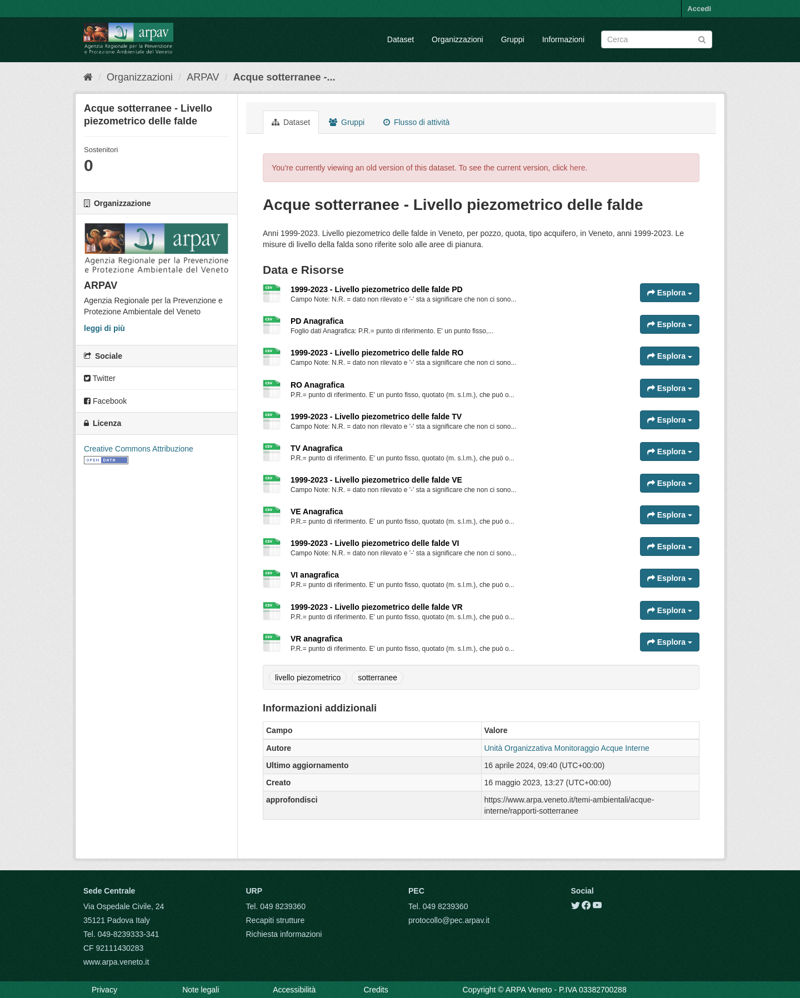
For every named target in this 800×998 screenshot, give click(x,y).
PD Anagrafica (317, 321)
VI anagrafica (315, 574)
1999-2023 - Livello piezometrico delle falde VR (377, 607)
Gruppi (512, 39)
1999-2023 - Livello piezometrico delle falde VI (375, 543)
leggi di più (104, 328)
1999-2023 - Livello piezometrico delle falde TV (376, 416)
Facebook (105, 401)
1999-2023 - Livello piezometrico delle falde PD (377, 289)
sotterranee (377, 677)
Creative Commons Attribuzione (138, 448)
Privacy (104, 989)
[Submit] (702, 38)
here (578, 167)
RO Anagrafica (317, 384)
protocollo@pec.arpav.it (448, 920)
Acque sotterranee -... (284, 77)
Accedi (699, 8)
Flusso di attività (416, 122)
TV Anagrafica (317, 448)
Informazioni (563, 39)
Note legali (200, 989)
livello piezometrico (308, 677)
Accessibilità (294, 989)
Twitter (100, 378)
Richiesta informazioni (284, 934)
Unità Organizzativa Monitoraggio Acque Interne (566, 748)
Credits (375, 989)
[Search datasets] (656, 39)
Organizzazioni (457, 39)
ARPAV (203, 77)
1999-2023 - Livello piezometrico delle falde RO (377, 352)
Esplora (669, 292)
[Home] (88, 77)
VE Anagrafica (317, 511)
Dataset (400, 39)
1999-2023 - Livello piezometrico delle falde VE (376, 479)
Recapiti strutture (275, 920)
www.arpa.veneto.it (116, 961)
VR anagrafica (316, 638)
